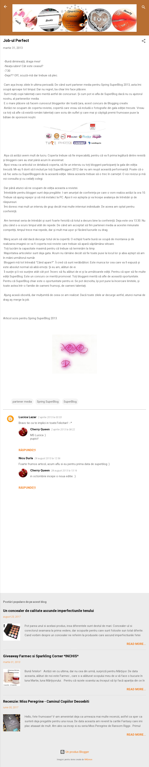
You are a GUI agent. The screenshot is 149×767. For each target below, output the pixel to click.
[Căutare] (143, 8)
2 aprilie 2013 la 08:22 (63, 429)
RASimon (88, 759)
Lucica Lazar (27, 417)
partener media (22, 401)
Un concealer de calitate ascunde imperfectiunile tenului (48, 611)
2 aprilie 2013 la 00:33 (50, 417)
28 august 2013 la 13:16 (64, 470)
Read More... (136, 644)
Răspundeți (27, 450)
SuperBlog (70, 401)
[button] (143, 42)
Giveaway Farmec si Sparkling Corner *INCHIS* (41, 656)
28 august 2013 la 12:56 (47, 458)
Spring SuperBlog (48, 401)
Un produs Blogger (74, 752)
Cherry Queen (40, 429)
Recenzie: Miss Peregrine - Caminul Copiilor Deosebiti (46, 701)
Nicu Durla (26, 458)
